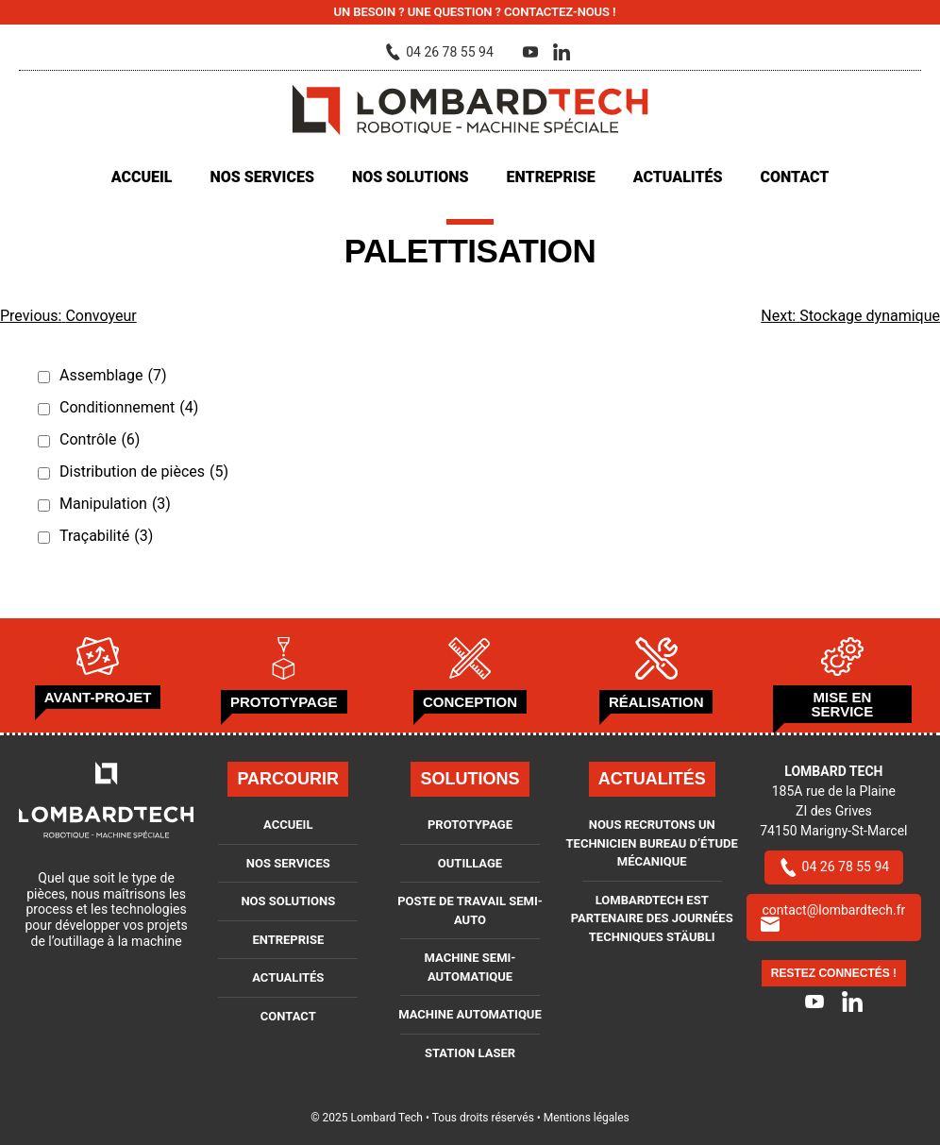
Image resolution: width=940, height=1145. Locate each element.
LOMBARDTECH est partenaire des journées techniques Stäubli (652, 918)
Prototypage (284, 702)
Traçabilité (106, 536)
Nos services (261, 177)
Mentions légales (586, 1117)
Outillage (470, 863)
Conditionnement (128, 407)
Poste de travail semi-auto (470, 910)
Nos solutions (410, 177)
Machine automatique (470, 1014)
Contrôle (99, 440)
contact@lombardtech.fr (833, 917)
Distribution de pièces (143, 472)
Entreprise (551, 177)
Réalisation (656, 702)
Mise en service (843, 704)
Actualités (678, 177)
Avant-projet (98, 697)
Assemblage (113, 375)
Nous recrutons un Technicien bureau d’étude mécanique (652, 842)
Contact (795, 177)
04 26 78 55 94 (834, 866)
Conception (470, 702)
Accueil (142, 177)
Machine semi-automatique (470, 967)
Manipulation (115, 504)
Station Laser (470, 1053)
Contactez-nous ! (559, 12)
